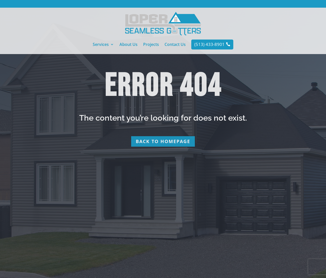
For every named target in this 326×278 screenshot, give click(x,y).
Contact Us (175, 45)
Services (101, 45)
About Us (128, 45)
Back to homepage (163, 141)
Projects (151, 45)
